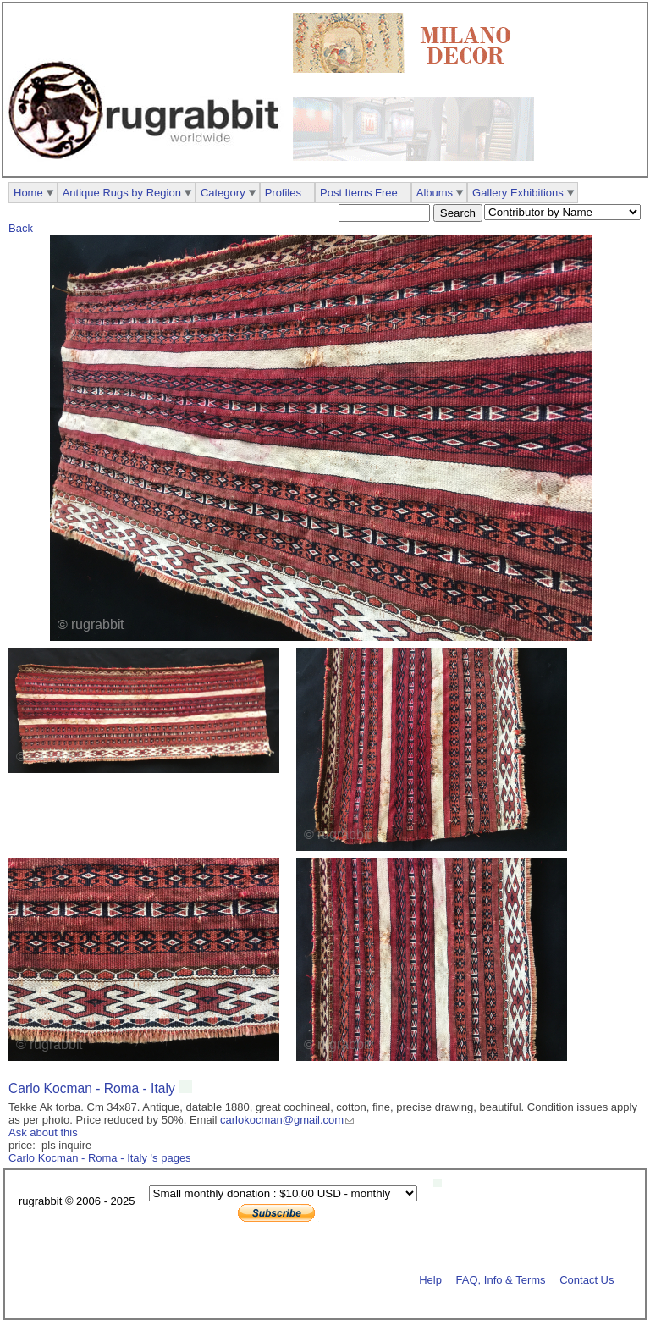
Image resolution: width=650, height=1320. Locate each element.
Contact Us (586, 1279)
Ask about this (43, 1132)
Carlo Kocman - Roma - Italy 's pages (99, 1158)
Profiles (283, 192)
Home (28, 192)
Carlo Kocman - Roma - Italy (93, 1088)
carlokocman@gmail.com (282, 1119)
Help (430, 1279)
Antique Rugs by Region (122, 192)
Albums (434, 192)
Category (223, 192)
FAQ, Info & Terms (501, 1279)
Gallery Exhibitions (518, 192)
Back (20, 228)
